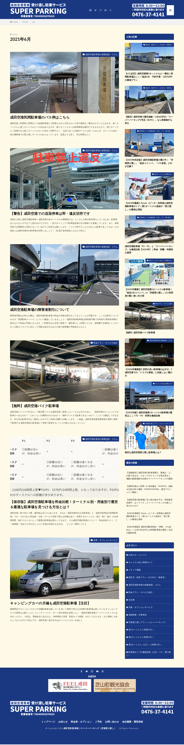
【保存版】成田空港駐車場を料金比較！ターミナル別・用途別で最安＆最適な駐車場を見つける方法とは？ (64, 504)
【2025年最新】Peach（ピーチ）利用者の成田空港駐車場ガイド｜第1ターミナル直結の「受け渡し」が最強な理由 (149, 206)
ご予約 (98, 722)
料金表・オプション (81, 722)
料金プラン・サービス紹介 (105, 342)
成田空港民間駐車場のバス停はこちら (40, 117)
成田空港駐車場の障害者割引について (39, 309)
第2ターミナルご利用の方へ (141, 637)
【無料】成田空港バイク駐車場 (34, 405)
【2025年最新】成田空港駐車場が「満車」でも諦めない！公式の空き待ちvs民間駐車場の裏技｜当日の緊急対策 (149, 530)
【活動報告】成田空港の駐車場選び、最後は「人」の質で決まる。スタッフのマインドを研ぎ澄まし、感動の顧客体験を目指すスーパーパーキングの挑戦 (149, 475)
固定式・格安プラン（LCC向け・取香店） (159, 45)
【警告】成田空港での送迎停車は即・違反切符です (50, 213)
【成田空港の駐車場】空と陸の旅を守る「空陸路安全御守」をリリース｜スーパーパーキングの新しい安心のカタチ (149, 503)
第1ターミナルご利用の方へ (163, 174)
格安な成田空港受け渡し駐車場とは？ (143, 452)
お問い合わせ (112, 722)
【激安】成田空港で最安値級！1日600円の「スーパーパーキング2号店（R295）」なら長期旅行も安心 (149, 119)
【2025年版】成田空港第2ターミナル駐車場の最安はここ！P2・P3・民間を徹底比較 (148, 414)
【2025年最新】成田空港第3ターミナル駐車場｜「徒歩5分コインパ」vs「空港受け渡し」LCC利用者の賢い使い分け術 (149, 292)
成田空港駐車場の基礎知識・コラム (101, 54)
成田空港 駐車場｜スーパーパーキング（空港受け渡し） (89, 729)
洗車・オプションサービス (105, 540)
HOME (15, 22)
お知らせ (63, 722)
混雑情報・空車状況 (138, 615)
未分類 (132, 600)
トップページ (48, 722)
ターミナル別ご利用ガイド (163, 384)
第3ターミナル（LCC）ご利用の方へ (160, 260)
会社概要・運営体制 (132, 722)
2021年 (25, 22)
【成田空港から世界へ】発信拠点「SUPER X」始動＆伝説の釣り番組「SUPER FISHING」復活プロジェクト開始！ (149, 489)
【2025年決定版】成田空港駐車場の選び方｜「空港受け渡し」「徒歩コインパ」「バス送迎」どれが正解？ (149, 163)
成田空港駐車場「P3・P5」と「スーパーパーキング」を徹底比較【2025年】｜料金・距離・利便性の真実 (149, 249)
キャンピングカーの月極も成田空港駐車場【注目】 (50, 603)
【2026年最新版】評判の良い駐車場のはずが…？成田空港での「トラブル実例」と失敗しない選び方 (148, 372)
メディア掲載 (135, 570)
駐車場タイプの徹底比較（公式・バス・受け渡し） (155, 131)
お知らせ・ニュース (138, 555)
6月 (33, 22)
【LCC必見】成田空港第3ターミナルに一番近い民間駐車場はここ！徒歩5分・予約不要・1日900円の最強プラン (149, 76)
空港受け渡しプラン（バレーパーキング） (158, 424)
